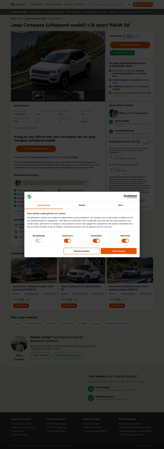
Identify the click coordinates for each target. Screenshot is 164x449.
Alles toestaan (118, 251)
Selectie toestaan (82, 251)
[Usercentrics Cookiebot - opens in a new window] (125, 197)
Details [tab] (82, 205)
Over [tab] (120, 205)
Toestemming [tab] (43, 205)
